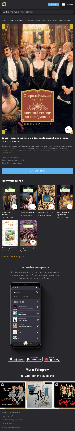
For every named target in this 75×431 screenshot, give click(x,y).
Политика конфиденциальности (12, 420)
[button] (53, 4)
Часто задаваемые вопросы (11, 427)
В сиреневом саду (27, 248)
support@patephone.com (10, 416)
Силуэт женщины (27, 212)
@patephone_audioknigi (37, 375)
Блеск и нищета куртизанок (63, 213)
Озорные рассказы (45, 212)
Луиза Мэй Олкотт (26, 251)
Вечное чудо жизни (9, 248)
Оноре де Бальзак (11, 141)
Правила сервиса (8, 423)
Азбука (16, 157)
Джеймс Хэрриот (8, 251)
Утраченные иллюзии (7, 213)
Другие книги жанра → (13, 256)
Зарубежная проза (16, 20)
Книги (4, 20)
